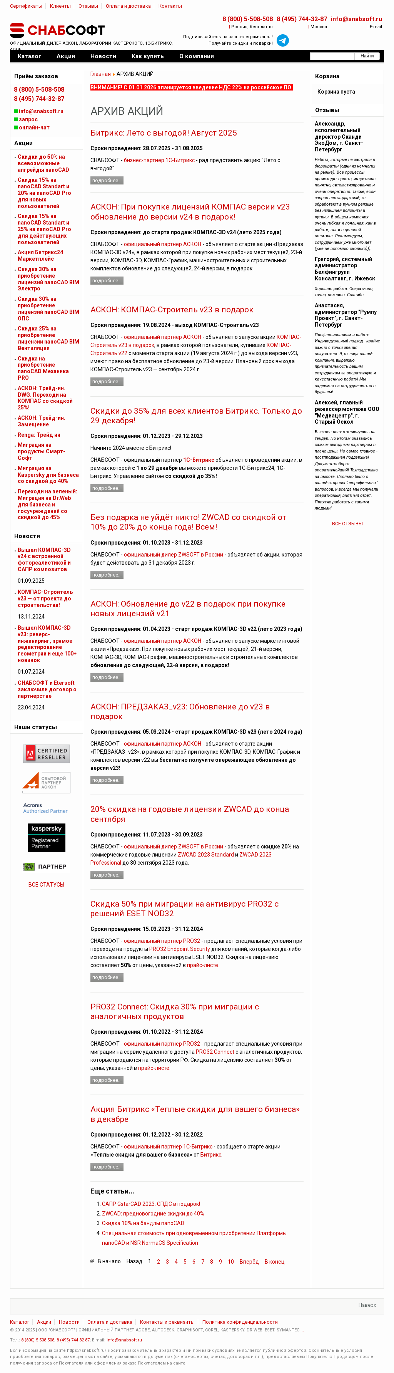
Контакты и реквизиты (167, 1322)
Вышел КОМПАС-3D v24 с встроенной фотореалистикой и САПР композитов (44, 559)
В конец (275, 1262)
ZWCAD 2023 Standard (206, 855)
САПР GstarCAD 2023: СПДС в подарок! (151, 1204)
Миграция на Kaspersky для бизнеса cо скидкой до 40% (48, 474)
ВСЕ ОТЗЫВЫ (347, 523)
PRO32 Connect (215, 1052)
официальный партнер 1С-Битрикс (168, 1146)
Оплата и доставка (128, 6)
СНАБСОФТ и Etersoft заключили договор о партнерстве (47, 689)
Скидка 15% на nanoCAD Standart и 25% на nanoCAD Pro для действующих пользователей (44, 229)
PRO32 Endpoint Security (179, 949)
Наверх (367, 1305)
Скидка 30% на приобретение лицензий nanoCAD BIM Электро (48, 279)
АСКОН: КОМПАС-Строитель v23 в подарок (172, 309)
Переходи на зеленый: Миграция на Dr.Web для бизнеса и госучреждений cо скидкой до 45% (47, 504)
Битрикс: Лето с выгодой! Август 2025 (163, 132)
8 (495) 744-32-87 (302, 19)
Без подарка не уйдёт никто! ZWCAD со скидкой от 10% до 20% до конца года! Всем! (188, 522)
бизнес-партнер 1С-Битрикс (159, 160)
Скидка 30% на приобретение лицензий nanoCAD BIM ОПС (48, 308)
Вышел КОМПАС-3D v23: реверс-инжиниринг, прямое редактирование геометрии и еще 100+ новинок (47, 644)
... (302, 1330)
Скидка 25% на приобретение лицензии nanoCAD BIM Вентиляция (48, 338)
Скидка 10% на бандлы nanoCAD (143, 1223)
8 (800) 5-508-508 (247, 19)
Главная (100, 74)
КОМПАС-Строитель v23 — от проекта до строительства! (45, 598)
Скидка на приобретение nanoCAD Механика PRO (43, 368)
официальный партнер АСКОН (162, 244)
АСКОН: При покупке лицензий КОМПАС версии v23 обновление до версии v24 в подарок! (190, 211)
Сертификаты (26, 6)
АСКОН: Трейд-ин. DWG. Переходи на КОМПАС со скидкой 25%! (45, 398)
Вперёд (249, 1262)
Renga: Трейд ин (39, 435)
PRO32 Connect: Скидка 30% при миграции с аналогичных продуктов (174, 1011)
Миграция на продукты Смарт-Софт (41, 451)
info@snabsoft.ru (356, 19)
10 (231, 1262)
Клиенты (60, 6)
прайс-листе (202, 965)
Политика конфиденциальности (240, 1322)
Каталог (19, 1322)
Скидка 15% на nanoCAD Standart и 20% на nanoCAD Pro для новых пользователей (44, 193)
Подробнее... (107, 180)
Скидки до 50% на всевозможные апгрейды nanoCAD (43, 163)
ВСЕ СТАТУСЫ (46, 885)
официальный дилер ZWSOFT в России (173, 555)
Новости (69, 1322)
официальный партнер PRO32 (162, 941)
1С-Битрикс (198, 460)
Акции (44, 1322)
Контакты (170, 6)
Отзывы (88, 6)
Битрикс (210, 1155)
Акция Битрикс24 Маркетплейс (40, 255)
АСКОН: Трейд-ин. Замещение (41, 421)
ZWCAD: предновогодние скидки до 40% (153, 1213)
